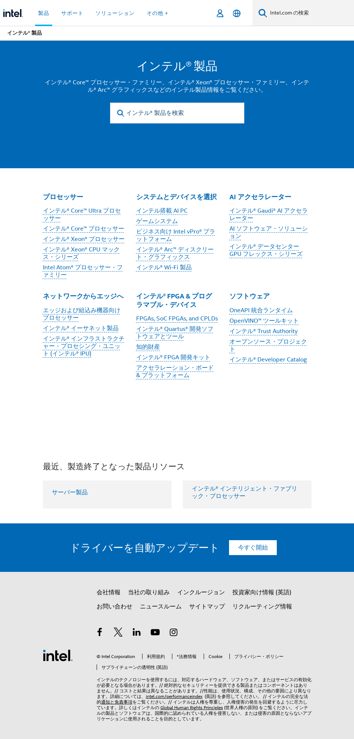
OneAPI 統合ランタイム (261, 310)
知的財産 (148, 347)
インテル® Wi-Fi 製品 (164, 267)
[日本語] (236, 13)
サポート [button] (72, 13)
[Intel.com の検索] (310, 13)
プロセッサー (63, 196)
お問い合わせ (114, 606)
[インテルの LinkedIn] (137, 633)
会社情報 (108, 592)
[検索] (263, 13)
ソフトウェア (249, 296)
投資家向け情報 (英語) (261, 592)
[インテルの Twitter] (118, 633)
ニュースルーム (161, 606)
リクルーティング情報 (262, 606)
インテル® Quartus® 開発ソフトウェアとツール (174, 332)
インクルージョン (201, 592)
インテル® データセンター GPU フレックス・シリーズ (266, 250)
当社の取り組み (149, 592)
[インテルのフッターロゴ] (58, 655)
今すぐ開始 (253, 547)
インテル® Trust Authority (263, 331)
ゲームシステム (157, 221)
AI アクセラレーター (260, 196)
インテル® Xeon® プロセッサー (84, 239)
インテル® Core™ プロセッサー (83, 228)
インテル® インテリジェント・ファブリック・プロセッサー (244, 492)
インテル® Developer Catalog (268, 359)
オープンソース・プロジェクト (268, 345)
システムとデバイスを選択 (176, 196)
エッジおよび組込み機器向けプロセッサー (81, 314)
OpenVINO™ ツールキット (264, 321)
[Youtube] (155, 633)
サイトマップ (207, 606)
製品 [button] (43, 13)
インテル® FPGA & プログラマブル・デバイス (174, 300)
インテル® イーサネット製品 (81, 328)
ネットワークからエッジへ (83, 296)
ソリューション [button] (115, 13)
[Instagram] (173, 633)
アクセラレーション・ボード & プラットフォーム (175, 371)
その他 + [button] (157, 13)
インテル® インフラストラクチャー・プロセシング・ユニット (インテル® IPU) (84, 346)
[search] (121, 113)
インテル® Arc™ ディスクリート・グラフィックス (175, 253)
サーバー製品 (70, 492)
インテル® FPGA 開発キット (173, 357)
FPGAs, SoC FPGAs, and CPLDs (177, 318)
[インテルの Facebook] (100, 633)
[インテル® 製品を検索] (177, 113)
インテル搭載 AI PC (162, 211)
